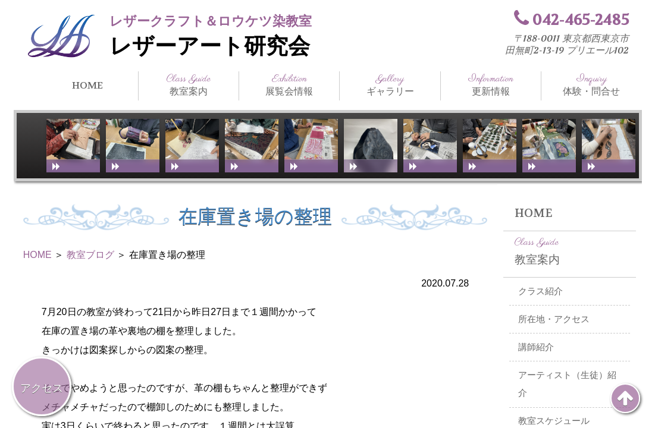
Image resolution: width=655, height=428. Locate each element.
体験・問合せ (591, 85)
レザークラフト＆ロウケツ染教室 (210, 21)
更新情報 (490, 85)
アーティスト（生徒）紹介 (567, 384)
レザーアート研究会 (209, 46)
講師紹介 (536, 347)
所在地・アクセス (554, 319)
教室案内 (188, 85)
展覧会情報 (289, 85)
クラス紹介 (540, 291)
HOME (87, 85)
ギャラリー (389, 85)
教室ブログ (90, 255)
